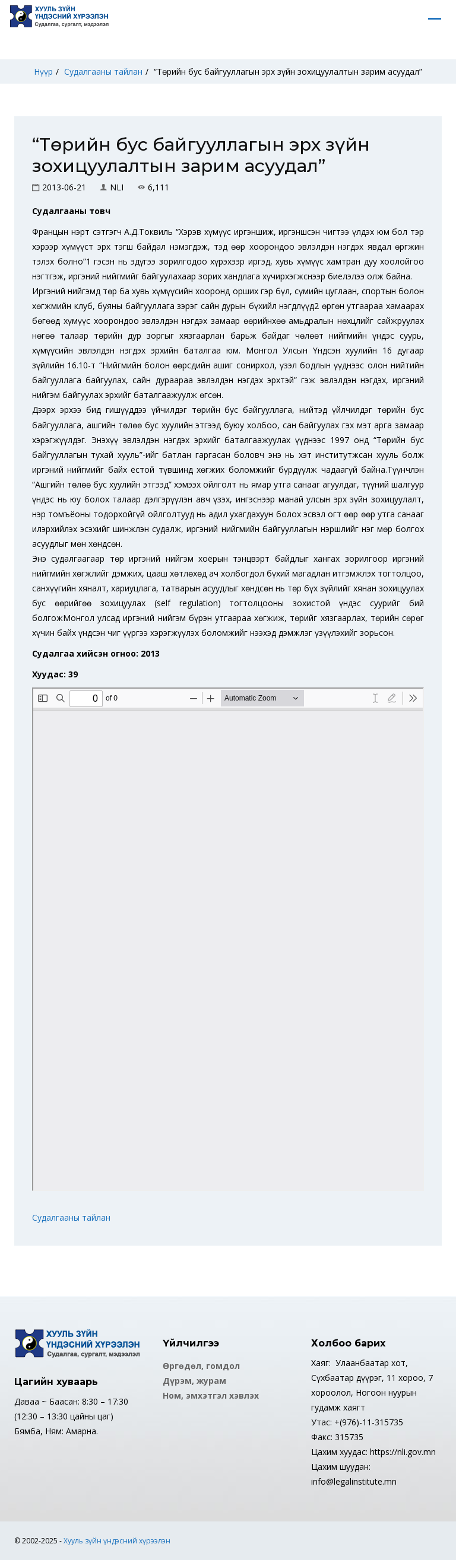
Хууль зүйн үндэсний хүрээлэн (117, 1541)
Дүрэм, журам (194, 1380)
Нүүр (43, 71)
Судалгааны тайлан (103, 71)
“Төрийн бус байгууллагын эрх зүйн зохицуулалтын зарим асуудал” (288, 71)
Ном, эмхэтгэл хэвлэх (211, 1395)
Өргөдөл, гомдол (201, 1365)
